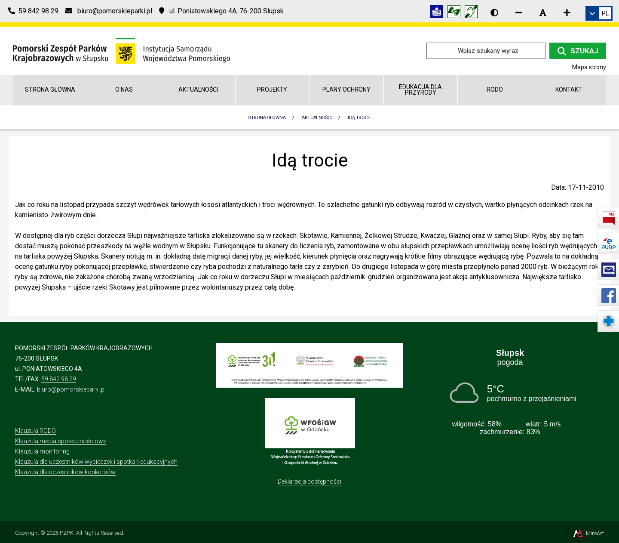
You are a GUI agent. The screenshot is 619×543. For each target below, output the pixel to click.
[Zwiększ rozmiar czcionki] (567, 12)
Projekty (272, 89)
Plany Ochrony (346, 89)
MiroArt (588, 533)
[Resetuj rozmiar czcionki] (543, 12)
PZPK (67, 533)
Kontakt (568, 89)
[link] (599, 13)
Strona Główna (266, 117)
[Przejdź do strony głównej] (121, 50)
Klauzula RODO (35, 430)
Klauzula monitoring (42, 451)
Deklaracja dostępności (309, 481)
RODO (495, 89)
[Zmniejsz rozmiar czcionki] (519, 12)
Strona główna (50, 89)
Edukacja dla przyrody (420, 89)
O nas (124, 89)
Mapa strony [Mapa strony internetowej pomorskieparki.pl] (589, 67)
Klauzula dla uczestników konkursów (65, 472)
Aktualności (198, 89)
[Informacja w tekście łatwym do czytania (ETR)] (438, 13)
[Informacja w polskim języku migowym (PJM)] (473, 13)
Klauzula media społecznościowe (60, 441)
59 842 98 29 (58, 379)
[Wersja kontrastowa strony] (494, 12)
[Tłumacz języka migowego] (456, 13)
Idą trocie (359, 117)
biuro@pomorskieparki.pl (71, 389)
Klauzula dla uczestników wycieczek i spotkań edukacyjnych (96, 461)
